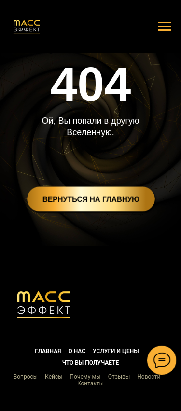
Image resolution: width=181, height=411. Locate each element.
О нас (76, 351)
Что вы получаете (90, 362)
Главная (48, 351)
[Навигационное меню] (164, 26)
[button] (43, 304)
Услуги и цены (116, 351)
